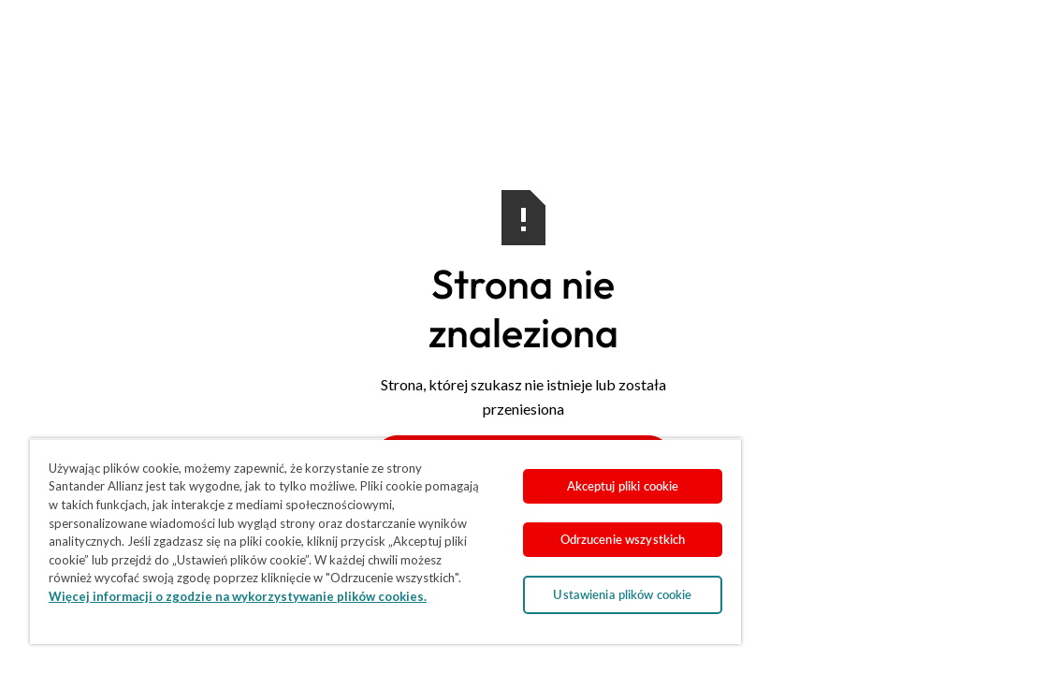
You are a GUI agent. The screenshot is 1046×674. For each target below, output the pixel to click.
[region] (333, 534)
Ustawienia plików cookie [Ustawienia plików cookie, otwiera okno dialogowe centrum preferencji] (534, 581)
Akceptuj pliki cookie (534, 472)
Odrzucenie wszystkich (534, 526)
